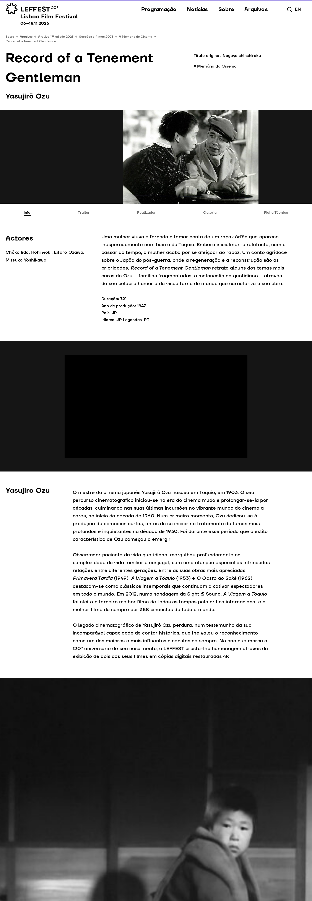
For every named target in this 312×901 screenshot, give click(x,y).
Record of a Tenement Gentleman (31, 41)
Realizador (146, 212)
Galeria (210, 212)
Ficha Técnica (276, 212)
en (298, 9)
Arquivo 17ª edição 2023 (55, 37)
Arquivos (26, 37)
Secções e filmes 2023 (96, 37)
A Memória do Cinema (135, 37)
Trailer (84, 212)
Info (27, 212)
